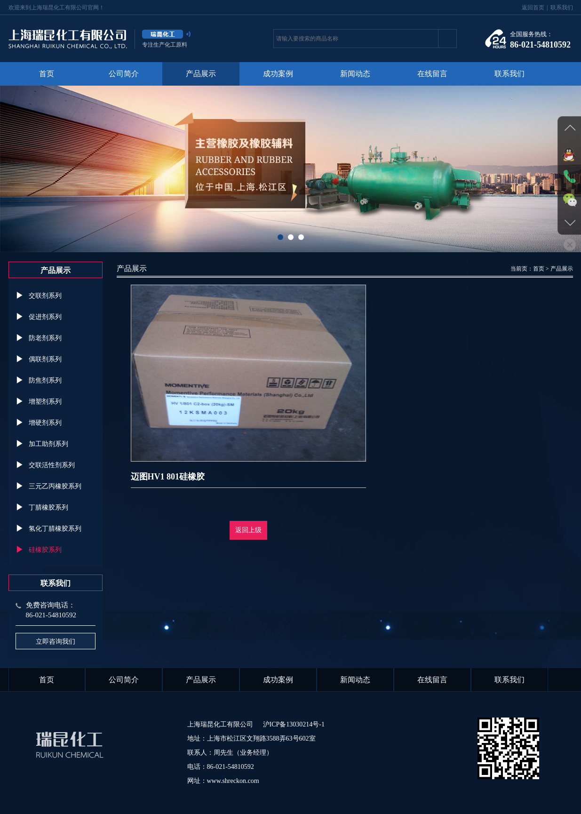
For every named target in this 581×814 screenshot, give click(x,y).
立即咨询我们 (55, 641)
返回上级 (248, 530)
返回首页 (533, 7)
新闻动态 (355, 74)
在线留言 (432, 74)
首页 (46, 74)
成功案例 (278, 74)
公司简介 (124, 74)
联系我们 (561, 7)
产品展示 (201, 74)
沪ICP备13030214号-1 (294, 724)
